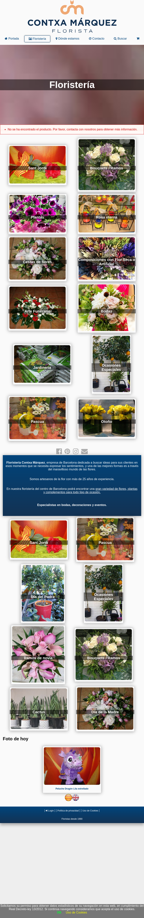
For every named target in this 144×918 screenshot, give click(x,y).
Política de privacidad (68, 810)
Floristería (37, 38)
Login (50, 810)
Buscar (120, 38)
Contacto (96, 38)
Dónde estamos (67, 38)
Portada (12, 38)
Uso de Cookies (90, 810)
